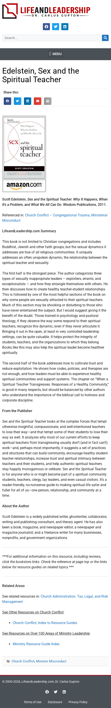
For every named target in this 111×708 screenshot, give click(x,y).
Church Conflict (23, 661)
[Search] (105, 38)
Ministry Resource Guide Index (36, 644)
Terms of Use (32, 702)
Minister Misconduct (51, 661)
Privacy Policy (78, 702)
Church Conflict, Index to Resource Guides (45, 623)
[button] (55, 54)
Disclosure (55, 702)
